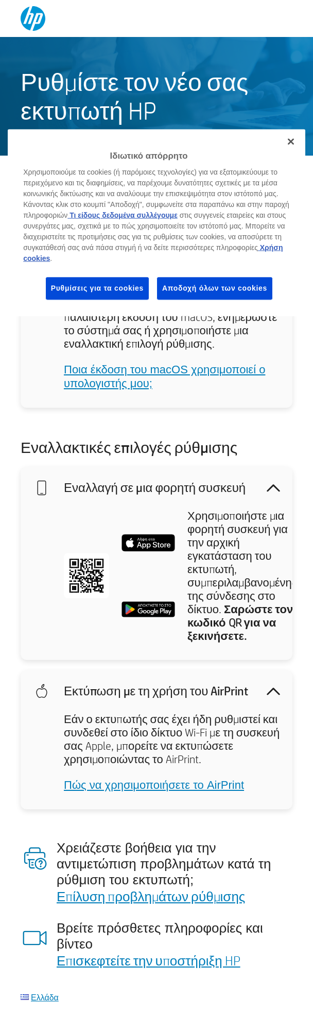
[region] (156, 222)
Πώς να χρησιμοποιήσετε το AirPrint (154, 785)
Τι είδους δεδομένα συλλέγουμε (122, 215)
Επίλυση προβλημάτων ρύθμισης (151, 896)
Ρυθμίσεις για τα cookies (97, 288)
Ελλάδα (45, 997)
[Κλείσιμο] (291, 141)
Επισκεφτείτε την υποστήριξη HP (148, 960)
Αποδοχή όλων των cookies (214, 288)
